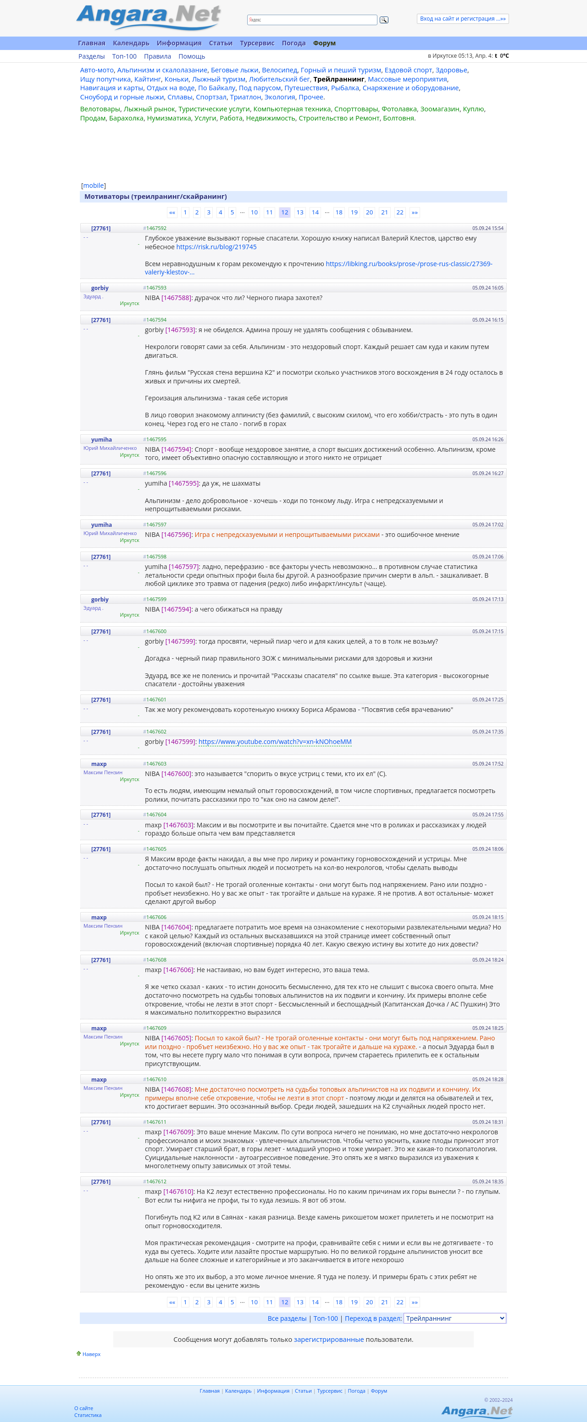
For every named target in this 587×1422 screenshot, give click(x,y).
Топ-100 (124, 56)
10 (254, 212)
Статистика (88, 1414)
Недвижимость (270, 117)
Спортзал (211, 96)
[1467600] (176, 773)
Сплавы (180, 96)
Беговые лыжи (235, 69)
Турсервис (257, 42)
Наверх (91, 1354)
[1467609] (178, 1131)
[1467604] (176, 927)
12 (284, 212)
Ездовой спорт (408, 69)
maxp (99, 764)
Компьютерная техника (292, 108)
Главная (91, 42)
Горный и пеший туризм (341, 69)
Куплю (473, 108)
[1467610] (178, 1191)
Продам (93, 117)
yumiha (101, 439)
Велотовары (100, 108)
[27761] (101, 228)
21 (384, 212)
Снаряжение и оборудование (411, 87)
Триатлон (245, 96)
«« (172, 212)
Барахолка (126, 117)
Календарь (131, 42)
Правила (157, 56)
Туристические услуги (214, 108)
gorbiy (100, 288)
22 (400, 212)
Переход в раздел (372, 1318)
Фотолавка (399, 108)
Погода (294, 42)
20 (369, 212)
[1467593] (180, 329)
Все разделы (287, 1318)
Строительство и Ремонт (339, 117)
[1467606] (178, 969)
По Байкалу (216, 87)
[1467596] (176, 534)
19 (354, 212)
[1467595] (184, 483)
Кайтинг (147, 78)
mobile (93, 185)
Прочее (311, 96)
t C (502, 56)
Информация (179, 42)
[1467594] (176, 449)
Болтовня (398, 117)
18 (339, 212)
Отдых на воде (171, 87)
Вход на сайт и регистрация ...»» (463, 18)
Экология (280, 96)
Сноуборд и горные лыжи (122, 96)
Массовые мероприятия (407, 78)
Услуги (205, 117)
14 (315, 212)
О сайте (83, 1408)
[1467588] (176, 297)
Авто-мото (97, 69)
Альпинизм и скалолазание (162, 69)
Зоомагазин (440, 108)
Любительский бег (279, 78)
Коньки (177, 78)
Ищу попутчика (105, 78)
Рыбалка (345, 87)
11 (269, 212)
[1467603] (178, 824)
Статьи (221, 42)
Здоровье (451, 69)
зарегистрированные (329, 1339)
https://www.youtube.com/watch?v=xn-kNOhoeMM (275, 741)
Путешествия (305, 87)
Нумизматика (169, 117)
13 (300, 212)
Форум (324, 42)
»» (415, 212)
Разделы (91, 56)
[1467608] (176, 1089)
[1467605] (176, 1038)
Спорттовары (356, 108)
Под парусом (260, 87)
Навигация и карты (112, 87)
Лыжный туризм (218, 78)
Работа (231, 117)
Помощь (191, 56)
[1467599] (180, 641)
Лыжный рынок (149, 108)
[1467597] (184, 566)
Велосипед (279, 69)
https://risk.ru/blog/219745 (216, 246)
